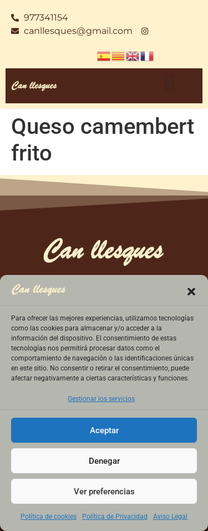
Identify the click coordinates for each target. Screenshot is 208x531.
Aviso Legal (170, 516)
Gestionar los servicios (101, 399)
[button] (191, 291)
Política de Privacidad (115, 516)
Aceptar (104, 430)
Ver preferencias (104, 492)
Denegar (104, 461)
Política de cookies (49, 516)
